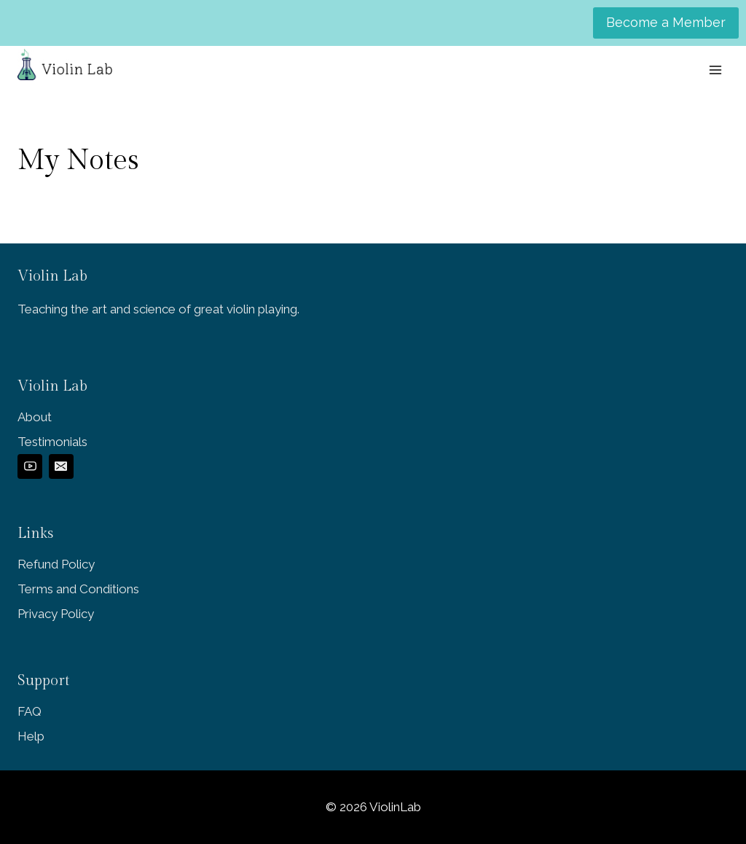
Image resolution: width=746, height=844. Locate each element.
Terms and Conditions (78, 589)
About (34, 417)
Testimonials (52, 441)
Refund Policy (56, 564)
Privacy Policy (55, 613)
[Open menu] (715, 69)
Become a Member (666, 22)
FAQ (29, 711)
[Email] (61, 466)
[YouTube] (29, 466)
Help (30, 736)
